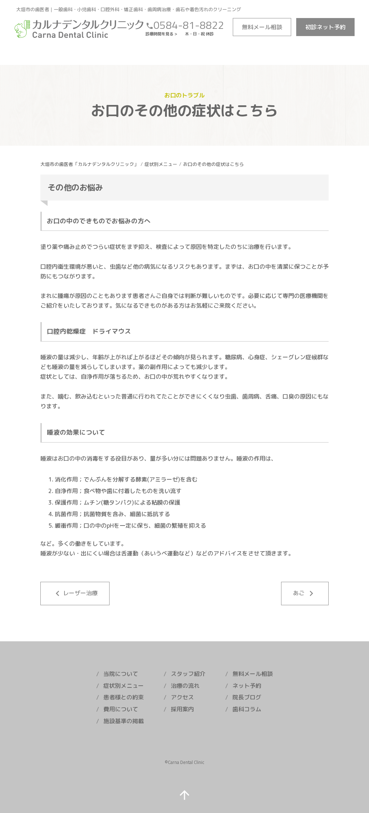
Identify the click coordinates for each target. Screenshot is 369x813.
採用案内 (182, 709)
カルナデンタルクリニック (79, 29)
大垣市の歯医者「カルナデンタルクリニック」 (89, 164)
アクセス (182, 697)
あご (305, 593)
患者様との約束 (123, 697)
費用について (120, 709)
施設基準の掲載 (123, 721)
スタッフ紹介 (188, 674)
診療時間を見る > (163, 33)
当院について (120, 674)
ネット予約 (325, 27)
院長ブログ (246, 697)
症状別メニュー (161, 164)
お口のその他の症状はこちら (213, 164)
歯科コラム (246, 709)
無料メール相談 (252, 674)
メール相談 (262, 27)
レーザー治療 (75, 593)
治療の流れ (185, 686)
